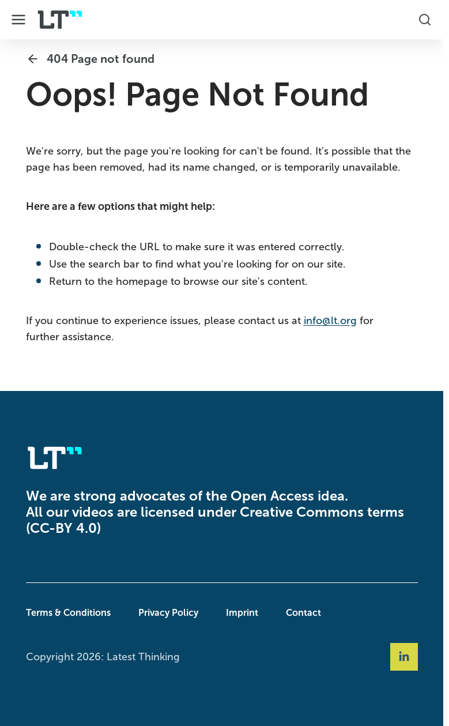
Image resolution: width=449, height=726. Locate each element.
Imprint (242, 612)
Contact (303, 612)
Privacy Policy (168, 612)
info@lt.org (330, 320)
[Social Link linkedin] (404, 657)
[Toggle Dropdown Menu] (18, 19)
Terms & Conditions (68, 612)
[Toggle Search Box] (425, 19)
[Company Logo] (60, 20)
